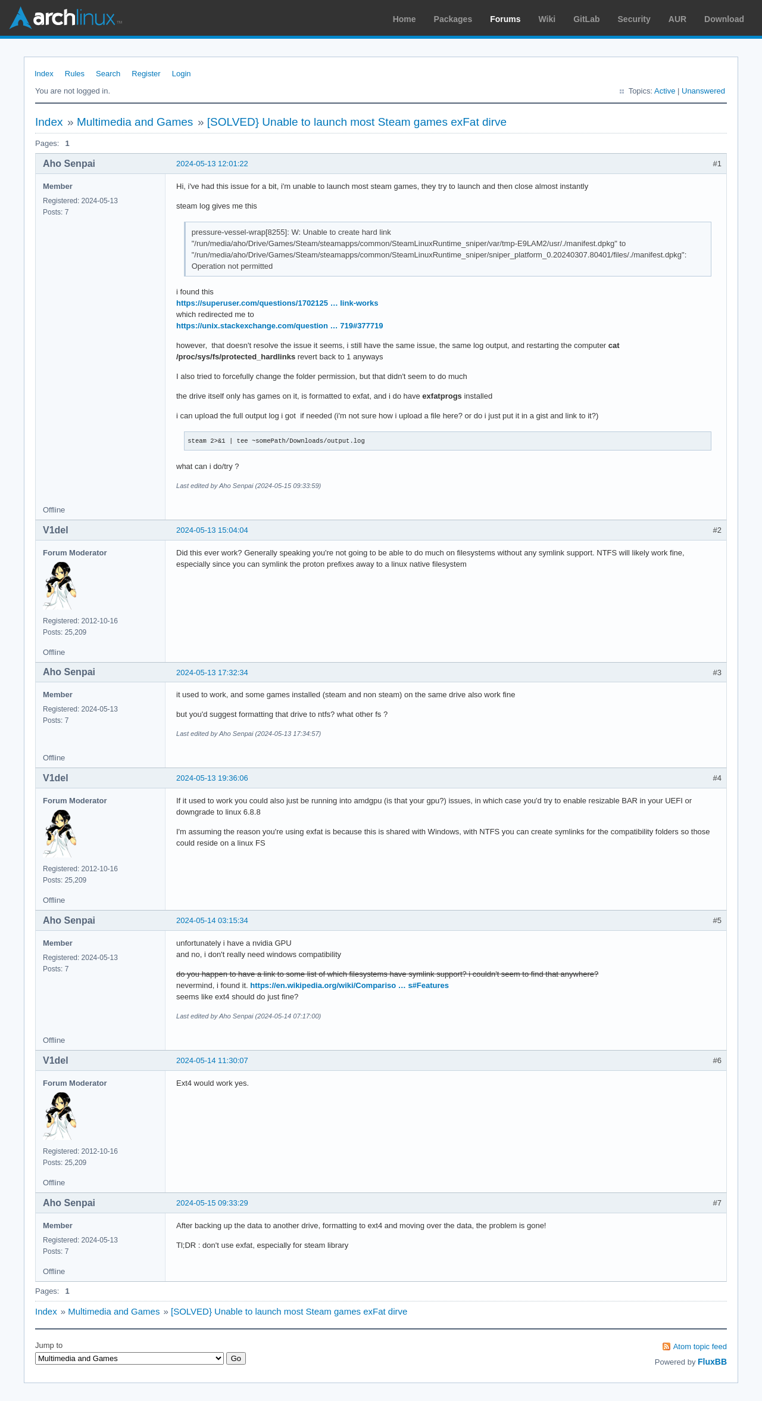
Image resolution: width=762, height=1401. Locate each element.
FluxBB (712, 1361)
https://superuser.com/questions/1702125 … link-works (277, 303)
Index (44, 73)
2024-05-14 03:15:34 (212, 920)
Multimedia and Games (135, 122)
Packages (453, 19)
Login (181, 73)
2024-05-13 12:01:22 (212, 163)
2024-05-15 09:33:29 (212, 1202)
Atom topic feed (700, 1346)
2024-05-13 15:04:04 (212, 530)
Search (108, 73)
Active (664, 90)
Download (724, 19)
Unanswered (703, 90)
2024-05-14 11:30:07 (212, 1060)
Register (146, 73)
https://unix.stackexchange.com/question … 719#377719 (279, 325)
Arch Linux (65, 18)
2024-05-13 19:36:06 (212, 777)
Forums (505, 19)
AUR (677, 19)
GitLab (586, 19)
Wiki (547, 19)
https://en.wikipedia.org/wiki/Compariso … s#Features (349, 985)
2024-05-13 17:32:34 (212, 672)
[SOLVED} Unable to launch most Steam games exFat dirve (357, 122)
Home (404, 19)
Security (634, 19)
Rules (75, 73)
